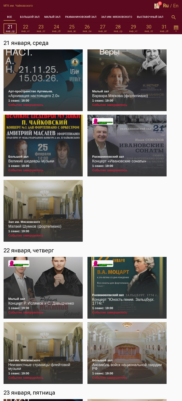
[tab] (9, 17)
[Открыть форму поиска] (173, 17)
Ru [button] (165, 6)
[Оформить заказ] (157, 5)
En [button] (175, 6)
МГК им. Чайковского (18, 5)
